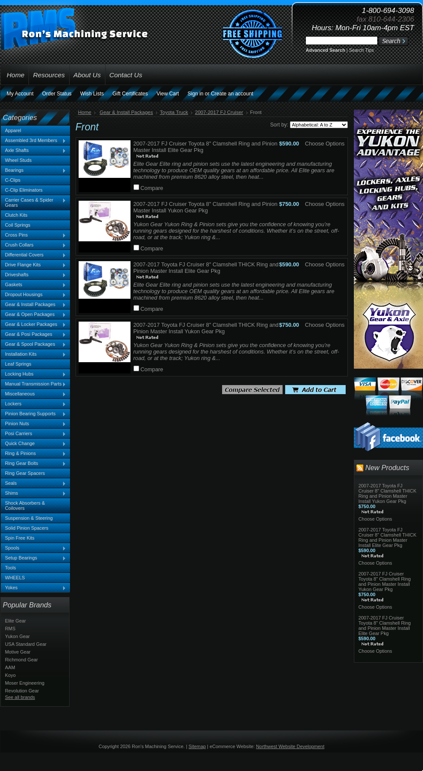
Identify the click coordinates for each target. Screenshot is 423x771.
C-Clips (13, 180)
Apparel (13, 130)
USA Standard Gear (26, 644)
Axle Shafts (34, 151)
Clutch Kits (16, 215)
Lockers (34, 404)
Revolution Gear (22, 690)
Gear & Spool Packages (34, 344)
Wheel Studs (18, 160)
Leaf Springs (18, 364)
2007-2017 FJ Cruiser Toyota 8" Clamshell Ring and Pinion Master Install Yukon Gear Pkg (206, 207)
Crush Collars (34, 245)
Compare (151, 188)
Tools (10, 567)
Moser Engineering (25, 683)
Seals (34, 483)
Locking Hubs (34, 374)
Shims (34, 493)
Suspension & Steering (29, 518)
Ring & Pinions (34, 454)
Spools (34, 548)
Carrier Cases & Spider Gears (34, 202)
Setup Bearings (34, 558)
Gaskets (34, 285)
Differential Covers (34, 255)
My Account (20, 94)
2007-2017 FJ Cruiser (219, 112)
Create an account (232, 94)
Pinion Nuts (34, 424)
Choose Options (325, 143)
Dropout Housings (34, 295)
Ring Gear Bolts (34, 464)
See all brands (20, 697)
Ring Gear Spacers (25, 473)
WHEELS (15, 577)
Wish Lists (92, 94)
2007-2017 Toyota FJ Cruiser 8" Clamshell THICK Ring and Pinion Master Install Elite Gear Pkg (206, 267)
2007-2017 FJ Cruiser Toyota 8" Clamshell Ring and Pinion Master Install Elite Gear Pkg (385, 625)
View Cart (167, 94)
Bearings (34, 170)
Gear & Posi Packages (34, 335)
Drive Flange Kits (34, 265)
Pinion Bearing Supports (34, 414)
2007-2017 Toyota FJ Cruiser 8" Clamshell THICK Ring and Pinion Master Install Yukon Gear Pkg (206, 328)
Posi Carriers (34, 434)
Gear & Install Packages (34, 305)
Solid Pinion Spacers (26, 528)
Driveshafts (34, 275)
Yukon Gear (17, 636)
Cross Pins (34, 235)
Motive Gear (18, 651)
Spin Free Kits (20, 537)
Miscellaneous (34, 394)
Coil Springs (18, 225)
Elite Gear (15, 620)
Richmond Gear (21, 659)
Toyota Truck (174, 112)
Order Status (57, 94)
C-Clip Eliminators (24, 190)
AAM (10, 667)
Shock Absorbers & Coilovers (25, 505)
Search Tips (361, 50)
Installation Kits (34, 354)
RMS (10, 628)
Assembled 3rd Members (34, 141)
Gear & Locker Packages (34, 325)
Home (85, 112)
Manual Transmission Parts (34, 384)
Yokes (34, 588)
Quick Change (34, 444)
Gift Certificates (130, 94)
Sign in (196, 94)
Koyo (10, 675)
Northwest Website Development (290, 746)
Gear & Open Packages (34, 315)
